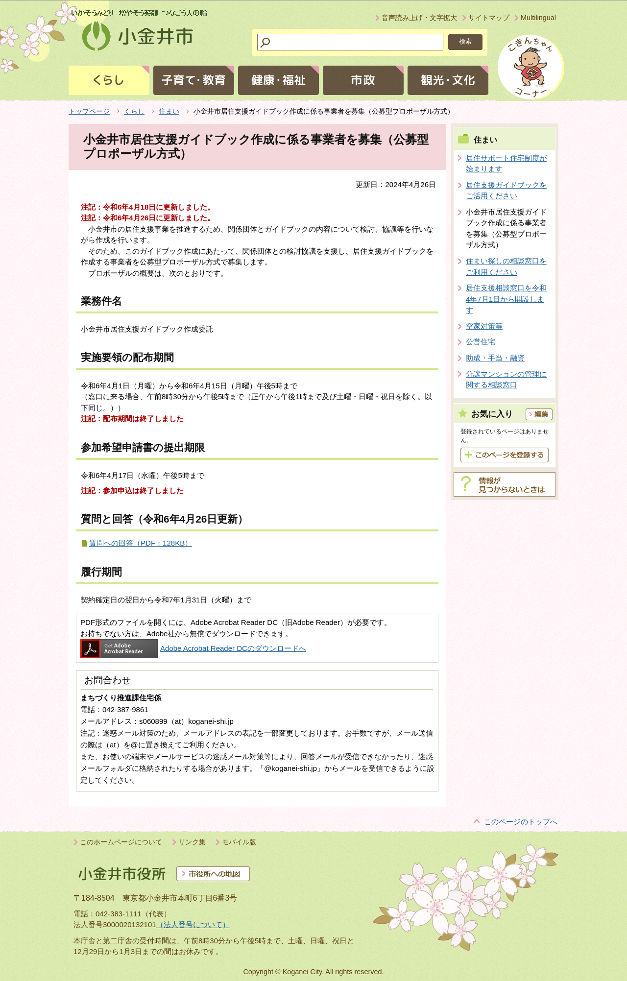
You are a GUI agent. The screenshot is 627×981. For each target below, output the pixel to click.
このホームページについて (121, 842)
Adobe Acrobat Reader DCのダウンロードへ (193, 648)
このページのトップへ (520, 821)
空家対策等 (484, 326)
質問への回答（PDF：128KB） (140, 543)
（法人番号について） (193, 924)
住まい (169, 111)
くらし (134, 111)
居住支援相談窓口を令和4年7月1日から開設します (506, 299)
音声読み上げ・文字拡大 (419, 18)
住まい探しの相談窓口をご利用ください (506, 266)
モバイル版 (239, 842)
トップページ (89, 111)
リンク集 (192, 842)
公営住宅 (480, 341)
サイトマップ (488, 18)
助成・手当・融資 (495, 358)
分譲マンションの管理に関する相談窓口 (506, 379)
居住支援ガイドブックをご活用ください (506, 190)
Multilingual (538, 18)
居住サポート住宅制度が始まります (506, 163)
